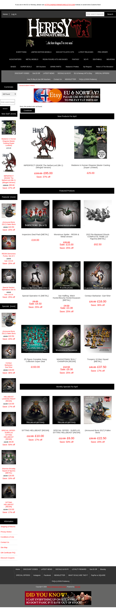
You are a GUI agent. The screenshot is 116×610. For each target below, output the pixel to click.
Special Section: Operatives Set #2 (9, 279)
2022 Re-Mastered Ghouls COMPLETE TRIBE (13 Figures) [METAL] (97, 236)
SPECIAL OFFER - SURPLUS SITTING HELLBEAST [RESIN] (9, 426)
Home (5, 14)
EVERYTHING (29, 85)
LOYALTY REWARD (79, 569)
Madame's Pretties (72, 67)
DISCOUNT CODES (22, 73)
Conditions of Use (7, 537)
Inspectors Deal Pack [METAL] (35, 234)
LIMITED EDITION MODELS (41, 52)
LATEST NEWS (48, 73)
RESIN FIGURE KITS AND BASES (55, 59)
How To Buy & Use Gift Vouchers (38, 79)
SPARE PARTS (55, 67)
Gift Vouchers (41, 67)
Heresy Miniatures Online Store (56, 587)
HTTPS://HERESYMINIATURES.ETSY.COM (60, 4)
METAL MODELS (32, 59)
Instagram (37, 575)
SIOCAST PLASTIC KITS (65, 52)
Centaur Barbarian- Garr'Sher (9, 356)
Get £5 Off (36, 73)
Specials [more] (8, 306)
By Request (87, 67)
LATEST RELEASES (86, 52)
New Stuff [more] (9, 114)
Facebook (47, 575)
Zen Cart (77, 587)
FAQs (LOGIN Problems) (88, 79)
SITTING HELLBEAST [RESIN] (9, 496)
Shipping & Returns (8, 527)
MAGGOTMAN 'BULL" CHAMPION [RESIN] (66, 360)
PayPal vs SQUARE (98, 575)
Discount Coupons (7, 558)
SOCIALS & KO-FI (64, 73)
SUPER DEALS (26, 67)
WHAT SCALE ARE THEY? (78, 575)
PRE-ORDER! (103, 52)
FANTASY (75, 59)
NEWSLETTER (70, 79)
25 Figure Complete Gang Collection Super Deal (35, 360)
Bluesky (103, 569)
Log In (13, 14)
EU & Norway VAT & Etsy (83, 73)
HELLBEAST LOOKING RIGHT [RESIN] (9, 390)
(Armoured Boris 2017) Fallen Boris (9, 214)
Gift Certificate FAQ (8, 553)
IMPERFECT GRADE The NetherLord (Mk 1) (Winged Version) (9, 168)
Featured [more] (9, 197)
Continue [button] (27, 110)
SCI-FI (86, 59)
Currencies (8, 87)
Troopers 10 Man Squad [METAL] (97, 360)
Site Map (4, 547)
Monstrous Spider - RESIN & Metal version (66, 235)
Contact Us (58, 79)
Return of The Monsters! (104, 67)
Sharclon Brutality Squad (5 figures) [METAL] (9, 462)
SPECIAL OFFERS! (102, 73)
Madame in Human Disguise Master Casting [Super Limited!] (9, 133)
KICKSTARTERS (15, 59)
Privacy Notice (6, 532)
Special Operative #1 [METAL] (35, 296)
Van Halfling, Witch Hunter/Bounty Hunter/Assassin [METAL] (66, 298)
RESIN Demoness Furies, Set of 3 (9, 246)
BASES (13, 67)
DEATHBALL (97, 59)
